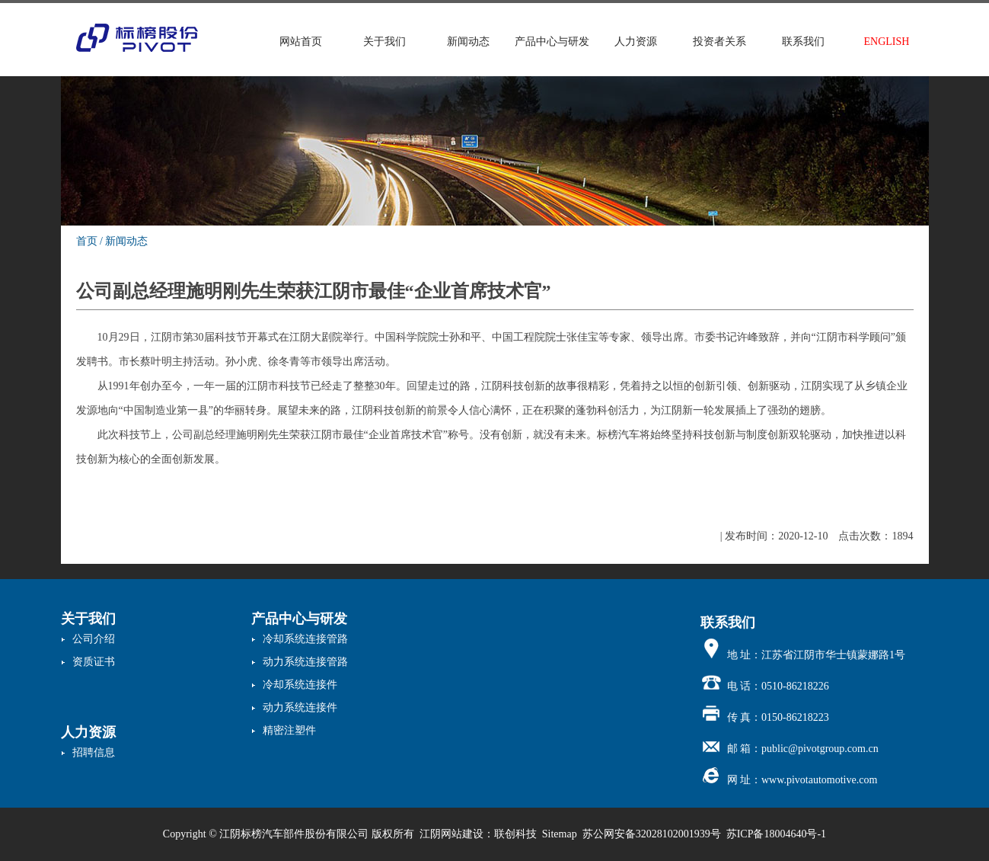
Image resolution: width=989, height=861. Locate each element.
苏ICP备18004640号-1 (776, 834)
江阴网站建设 (451, 834)
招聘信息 (93, 752)
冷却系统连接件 (300, 684)
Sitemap (559, 834)
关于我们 (384, 41)
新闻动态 (468, 41)
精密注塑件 (289, 730)
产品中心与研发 (552, 41)
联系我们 (803, 41)
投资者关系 (719, 41)
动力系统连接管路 (305, 661)
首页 (86, 241)
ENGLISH (887, 41)
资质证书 (93, 661)
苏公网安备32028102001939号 (651, 834)
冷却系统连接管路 (305, 639)
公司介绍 (93, 639)
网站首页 (300, 41)
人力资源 (635, 41)
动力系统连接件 (300, 707)
